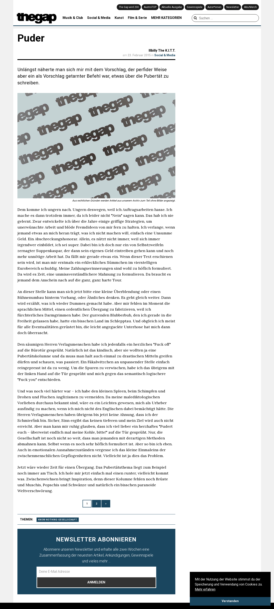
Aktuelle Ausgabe (171, 7)
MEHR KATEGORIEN (166, 18)
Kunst (119, 18)
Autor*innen (214, 7)
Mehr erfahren (205, 589)
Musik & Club (73, 18)
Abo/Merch (250, 7)
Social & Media (98, 18)
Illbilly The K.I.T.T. (162, 50)
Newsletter (232, 7)
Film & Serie (137, 18)
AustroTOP (150, 7)
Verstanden (230, 601)
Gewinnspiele (194, 7)
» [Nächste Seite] (105, 503)
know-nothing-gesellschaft (57, 520)
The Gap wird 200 (129, 7)
